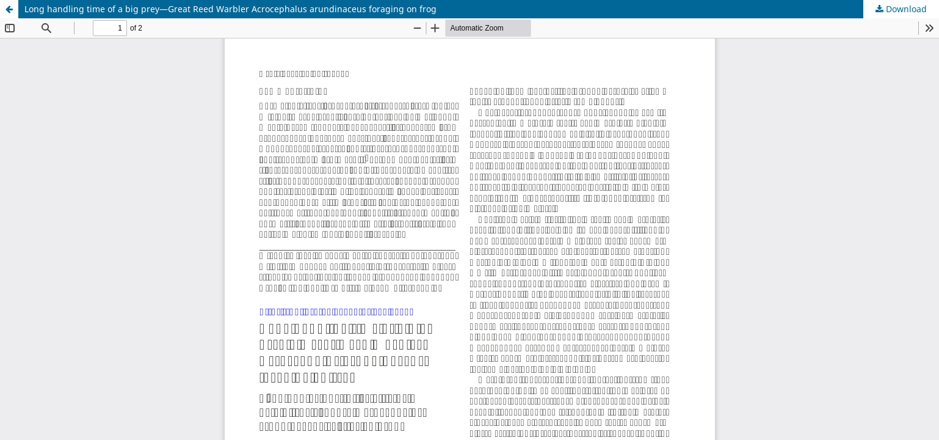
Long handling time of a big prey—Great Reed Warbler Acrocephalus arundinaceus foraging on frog (230, 9)
